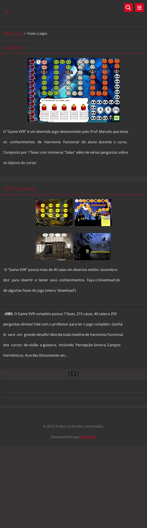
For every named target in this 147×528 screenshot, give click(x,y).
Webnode (88, 437)
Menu (139, 7)
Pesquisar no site (128, 7)
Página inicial (12, 33)
